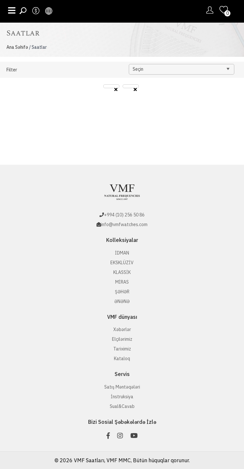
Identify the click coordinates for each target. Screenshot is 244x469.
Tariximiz (122, 349)
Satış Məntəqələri (122, 387)
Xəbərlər (122, 329)
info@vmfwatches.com (124, 224)
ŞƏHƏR (122, 292)
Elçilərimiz (122, 339)
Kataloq (122, 358)
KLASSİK (122, 272)
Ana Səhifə (17, 47)
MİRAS (122, 282)
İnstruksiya (122, 397)
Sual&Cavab (122, 406)
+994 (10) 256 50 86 (124, 215)
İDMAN (122, 253)
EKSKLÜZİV (122, 263)
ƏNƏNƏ (122, 301)
